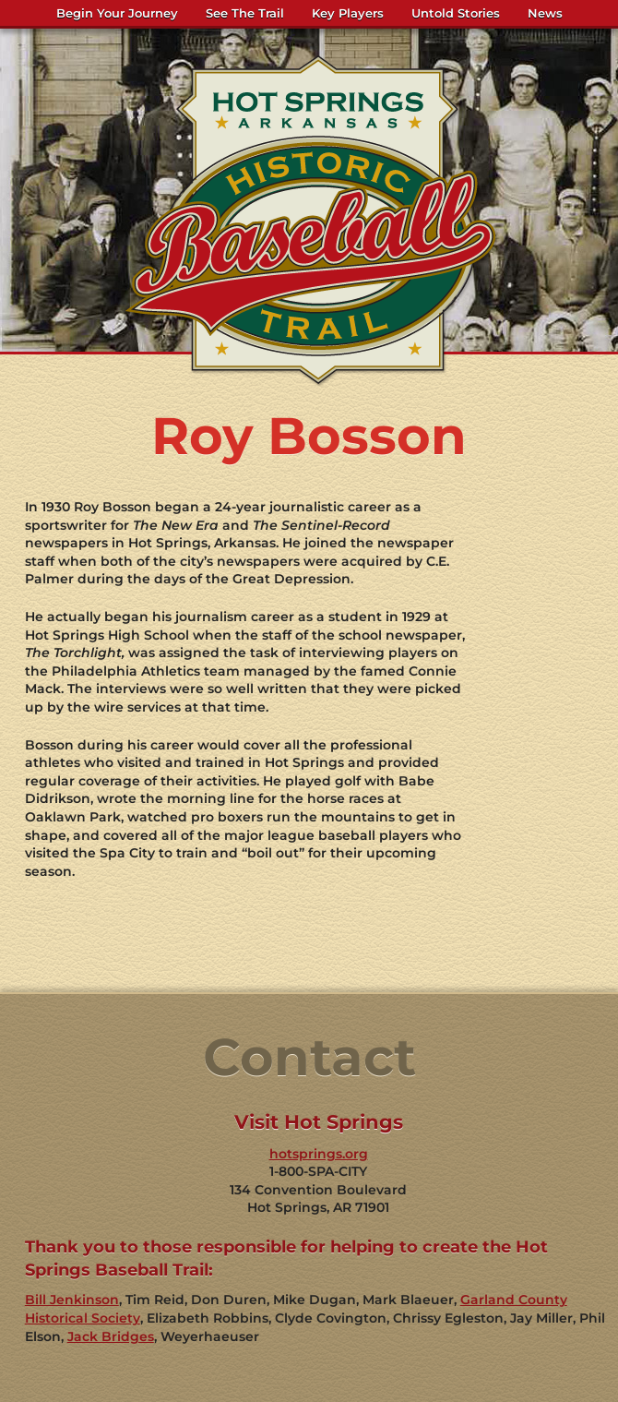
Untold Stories (455, 13)
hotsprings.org (318, 1153)
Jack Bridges (110, 1336)
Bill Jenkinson (72, 1299)
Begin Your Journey (117, 13)
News (545, 13)
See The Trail (245, 13)
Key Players (348, 13)
